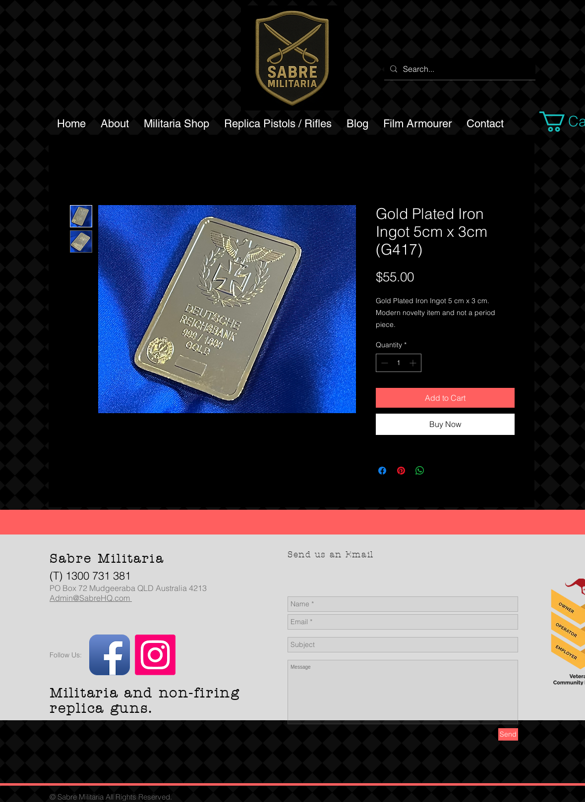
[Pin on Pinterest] (401, 471)
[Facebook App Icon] (109, 655)
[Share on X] (439, 471)
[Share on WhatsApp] (420, 471)
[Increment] (414, 363)
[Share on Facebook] (382, 471)
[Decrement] (383, 363)
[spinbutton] (399, 363)
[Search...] (459, 69)
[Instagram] (155, 655)
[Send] (508, 734)
